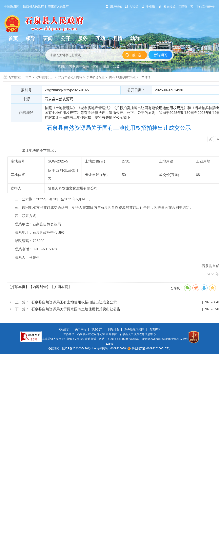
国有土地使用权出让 (122, 77)
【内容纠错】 (39, 287)
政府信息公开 (45, 77)
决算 (116, 66)
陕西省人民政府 (33, 6)
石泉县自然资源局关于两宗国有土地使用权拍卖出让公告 (75, 309)
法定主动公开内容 (70, 77)
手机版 (148, 6)
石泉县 (73, 66)
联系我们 (97, 329)
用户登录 (113, 6)
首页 (28, 77)
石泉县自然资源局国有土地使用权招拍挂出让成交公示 (74, 302)
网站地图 (113, 329)
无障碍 (182, 6)
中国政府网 (11, 6)
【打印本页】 (18, 287)
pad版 (132, 6)
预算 (106, 66)
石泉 (96, 66)
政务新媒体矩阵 (134, 329)
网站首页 (64, 329)
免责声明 (155, 329)
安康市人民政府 (58, 6)
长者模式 (166, 6)
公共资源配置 (96, 77)
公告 (85, 66)
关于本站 (80, 329)
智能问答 (160, 55)
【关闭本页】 (61, 287)
